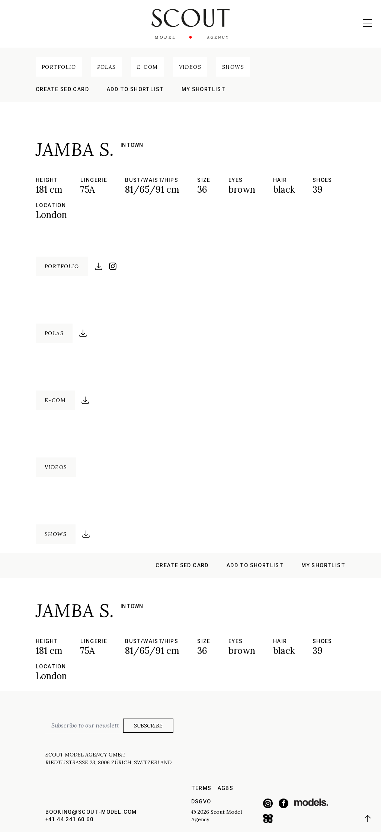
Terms (201, 788)
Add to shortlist (135, 89)
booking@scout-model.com (91, 812)
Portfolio (59, 67)
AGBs (226, 788)
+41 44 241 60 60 (69, 819)
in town (132, 145)
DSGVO (201, 801)
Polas (106, 67)
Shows (233, 67)
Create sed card (62, 89)
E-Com (147, 67)
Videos (190, 67)
